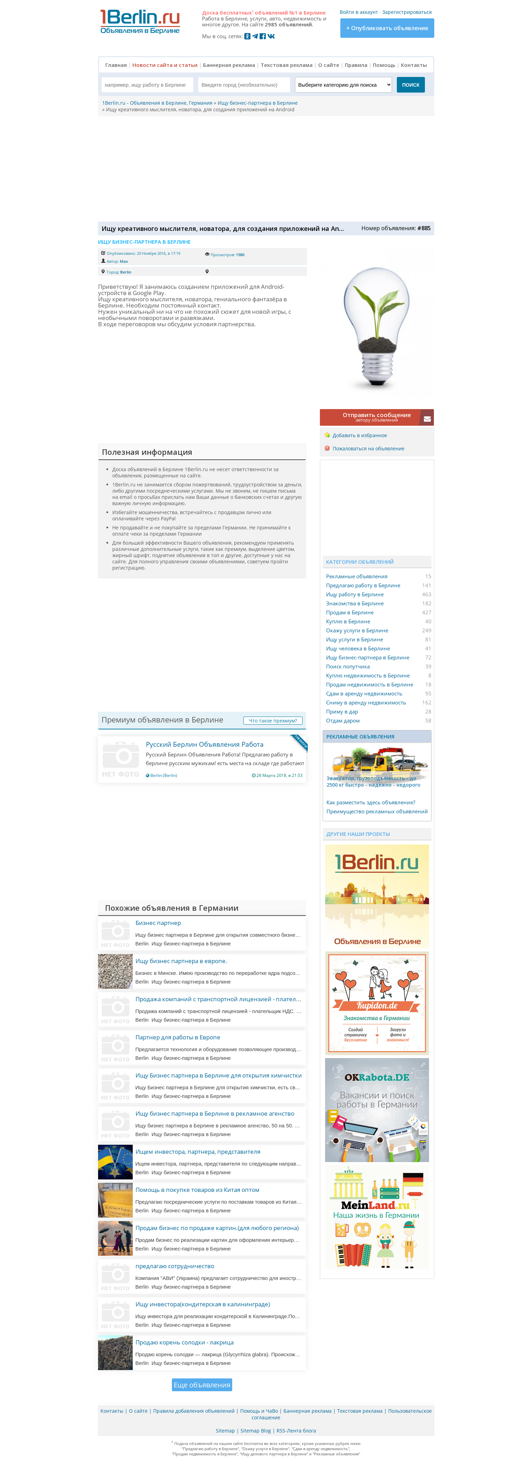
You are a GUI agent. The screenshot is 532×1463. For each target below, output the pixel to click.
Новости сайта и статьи (165, 64)
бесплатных (236, 12)
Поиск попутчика (348, 666)
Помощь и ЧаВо (259, 1411)
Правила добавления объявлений (194, 1411)
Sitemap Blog (256, 1430)
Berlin (125, 272)
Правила (356, 64)
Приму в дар (342, 711)
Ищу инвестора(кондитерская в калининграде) (203, 1304)
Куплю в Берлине (348, 621)
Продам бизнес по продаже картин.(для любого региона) (217, 1228)
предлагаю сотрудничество (175, 1266)
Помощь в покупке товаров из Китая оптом (198, 1190)
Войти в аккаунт (359, 12)
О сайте (328, 64)
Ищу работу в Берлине (355, 594)
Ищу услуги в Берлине (354, 639)
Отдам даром (343, 720)
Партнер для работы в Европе (178, 1037)
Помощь (384, 64)
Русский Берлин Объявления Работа (205, 744)
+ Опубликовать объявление (387, 28)
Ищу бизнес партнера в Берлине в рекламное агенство (215, 1113)
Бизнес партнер (158, 923)
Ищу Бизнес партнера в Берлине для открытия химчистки (219, 1075)
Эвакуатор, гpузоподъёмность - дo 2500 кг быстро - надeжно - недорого (373, 781)
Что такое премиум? (273, 720)
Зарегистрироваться (407, 12)
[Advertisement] (264, 168)
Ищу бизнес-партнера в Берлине (367, 657)
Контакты (414, 64)
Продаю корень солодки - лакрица (185, 1342)
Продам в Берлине (350, 612)
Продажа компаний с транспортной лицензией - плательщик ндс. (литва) (241, 999)
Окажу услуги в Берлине (357, 630)
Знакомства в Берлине (355, 603)
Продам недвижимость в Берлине (369, 684)
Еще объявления (202, 1385)
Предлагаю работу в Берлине (363, 585)
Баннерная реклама (229, 64)
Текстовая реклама (287, 64)
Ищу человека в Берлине (358, 648)
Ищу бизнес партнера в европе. (181, 961)
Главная (116, 64)
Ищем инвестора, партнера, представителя (198, 1151)
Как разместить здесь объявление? (370, 802)
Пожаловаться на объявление (368, 448)
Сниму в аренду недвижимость (366, 702)
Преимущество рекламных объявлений (377, 811)
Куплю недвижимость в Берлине (368, 675)
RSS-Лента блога (296, 1430)
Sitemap (225, 1430)
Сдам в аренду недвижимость (364, 693)
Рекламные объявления (356, 576)
